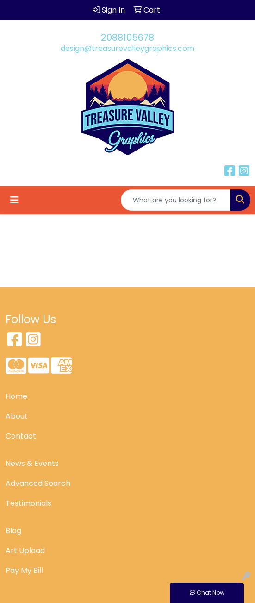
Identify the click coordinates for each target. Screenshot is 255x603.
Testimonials (28, 503)
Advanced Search (38, 483)
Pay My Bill (24, 570)
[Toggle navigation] (14, 200)
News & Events (32, 463)
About (17, 416)
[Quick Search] (176, 200)
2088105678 (127, 37)
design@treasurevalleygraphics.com (127, 48)
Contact (21, 436)
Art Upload (25, 550)
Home (16, 396)
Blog (13, 530)
